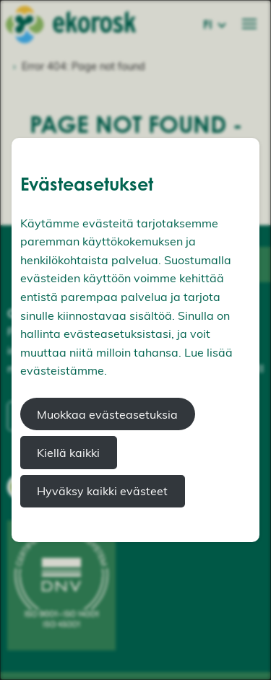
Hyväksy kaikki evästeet (102, 491)
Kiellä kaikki (68, 452)
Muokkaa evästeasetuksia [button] (107, 414)
